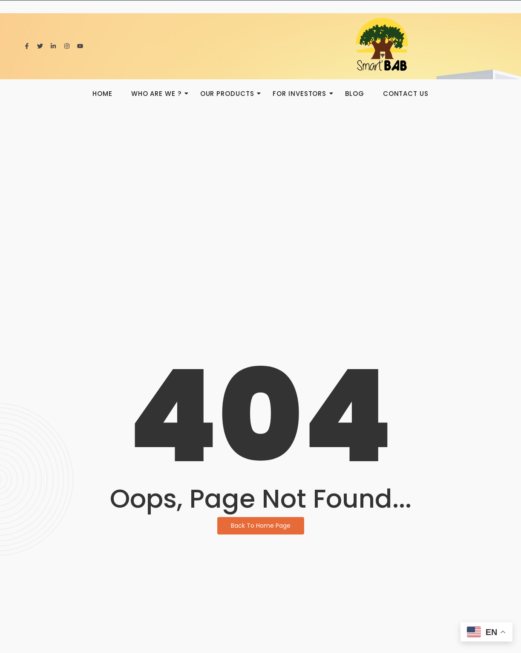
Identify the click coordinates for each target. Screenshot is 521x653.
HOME (102, 93)
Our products (229, 93)
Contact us (406, 93)
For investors (302, 93)
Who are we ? (159, 93)
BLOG (354, 93)
